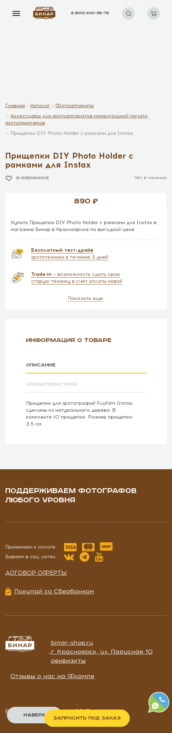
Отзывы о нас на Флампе (52, 676)
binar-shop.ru (72, 642)
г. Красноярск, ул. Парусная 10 (102, 651)
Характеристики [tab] (51, 384)
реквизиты (68, 660)
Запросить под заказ (87, 718)
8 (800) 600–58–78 (90, 13)
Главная (15, 106)
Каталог (40, 106)
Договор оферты (36, 572)
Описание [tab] (41, 365)
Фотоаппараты (74, 106)
